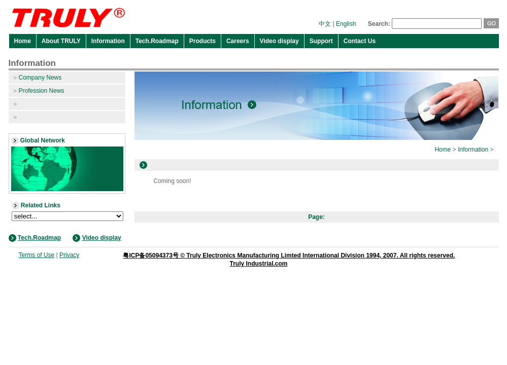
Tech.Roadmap (157, 41)
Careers (237, 41)
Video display (279, 41)
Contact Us (360, 41)
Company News (38, 77)
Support (321, 41)
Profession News (39, 90)
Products (202, 41)
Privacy (69, 255)
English (346, 23)
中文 (325, 23)
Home (22, 41)
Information (108, 41)
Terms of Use (37, 255)
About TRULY (61, 41)
